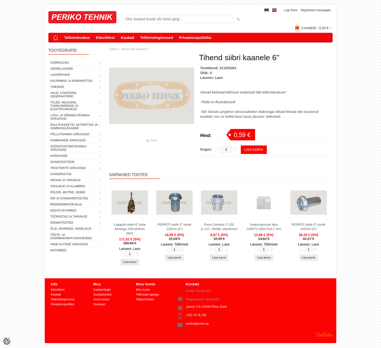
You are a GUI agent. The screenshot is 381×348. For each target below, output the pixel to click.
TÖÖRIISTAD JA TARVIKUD (68, 216)
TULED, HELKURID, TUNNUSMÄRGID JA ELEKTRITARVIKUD (64, 106)
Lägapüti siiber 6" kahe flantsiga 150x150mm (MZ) (130, 229)
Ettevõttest (105, 37)
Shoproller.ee (324, 334)
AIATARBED (58, 250)
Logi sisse (290, 10)
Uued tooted (101, 299)
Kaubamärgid (102, 289)
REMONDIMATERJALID (66, 204)
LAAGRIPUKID (60, 74)
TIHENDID (57, 87)
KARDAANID (58, 156)
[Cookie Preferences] (6, 341)
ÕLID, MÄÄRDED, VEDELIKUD (70, 228)
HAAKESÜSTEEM (62, 162)
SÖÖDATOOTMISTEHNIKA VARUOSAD (68, 148)
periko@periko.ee (197, 323)
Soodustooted (102, 294)
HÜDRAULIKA (59, 62)
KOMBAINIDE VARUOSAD (68, 140)
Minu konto (143, 289)
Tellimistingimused (156, 37)
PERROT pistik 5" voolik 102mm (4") (308, 227)
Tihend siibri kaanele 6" (135, 49)
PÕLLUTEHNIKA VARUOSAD (69, 134)
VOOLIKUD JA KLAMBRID (67, 186)
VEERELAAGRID (61, 68)
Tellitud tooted (145, 299)
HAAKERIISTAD (60, 174)
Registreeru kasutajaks (316, 10)
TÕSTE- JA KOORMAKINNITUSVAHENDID (71, 236)
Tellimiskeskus (77, 37)
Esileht (113, 49)
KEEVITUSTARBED (63, 210)
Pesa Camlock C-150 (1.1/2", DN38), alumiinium (219, 227)
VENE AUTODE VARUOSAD (69, 244)
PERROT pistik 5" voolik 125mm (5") (174, 227)
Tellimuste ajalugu (147, 294)
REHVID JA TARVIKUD (65, 180)
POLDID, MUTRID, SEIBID (67, 192)
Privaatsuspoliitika (195, 37)
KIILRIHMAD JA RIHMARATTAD (71, 81)
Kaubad (127, 37)
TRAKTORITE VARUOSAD (68, 168)
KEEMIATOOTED (61, 222)
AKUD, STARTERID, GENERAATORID (63, 94)
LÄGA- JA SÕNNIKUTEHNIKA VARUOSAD (70, 117)
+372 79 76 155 (196, 315)
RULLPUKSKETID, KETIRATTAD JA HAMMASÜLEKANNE (74, 126)
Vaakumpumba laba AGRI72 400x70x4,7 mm (263, 227)
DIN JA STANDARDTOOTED (69, 198)
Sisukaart (99, 304)
